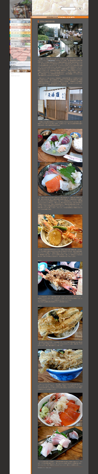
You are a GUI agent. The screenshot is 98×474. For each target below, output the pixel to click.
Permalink (40, 467)
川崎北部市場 (51, 60)
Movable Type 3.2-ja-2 (15, 75)
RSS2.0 (12, 73)
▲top (50, 467)
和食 (47, 467)
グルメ (44, 467)
